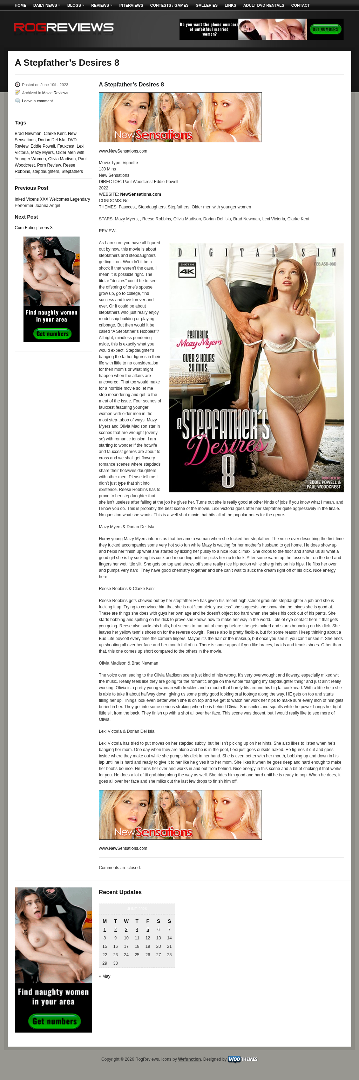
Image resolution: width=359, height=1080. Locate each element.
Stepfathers (72, 171)
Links (230, 5)
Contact (300, 5)
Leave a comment (37, 101)
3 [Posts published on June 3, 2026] (126, 929)
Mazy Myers (42, 152)
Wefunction (189, 1059)
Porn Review (49, 165)
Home (20, 5)
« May (104, 976)
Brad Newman (28, 133)
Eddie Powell (43, 146)
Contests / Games (169, 5)
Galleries (207, 5)
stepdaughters (46, 171)
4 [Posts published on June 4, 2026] (137, 929)
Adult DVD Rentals (263, 5)
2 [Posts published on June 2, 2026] (115, 929)
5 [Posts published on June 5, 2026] (148, 929)
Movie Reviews (55, 93)
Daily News (46, 5)
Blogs (75, 5)
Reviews (101, 5)
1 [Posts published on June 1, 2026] (104, 929)
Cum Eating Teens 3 (34, 227)
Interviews (131, 5)
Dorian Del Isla (52, 139)
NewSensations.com (140, 194)
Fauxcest (65, 146)
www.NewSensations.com (123, 151)
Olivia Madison (62, 158)
